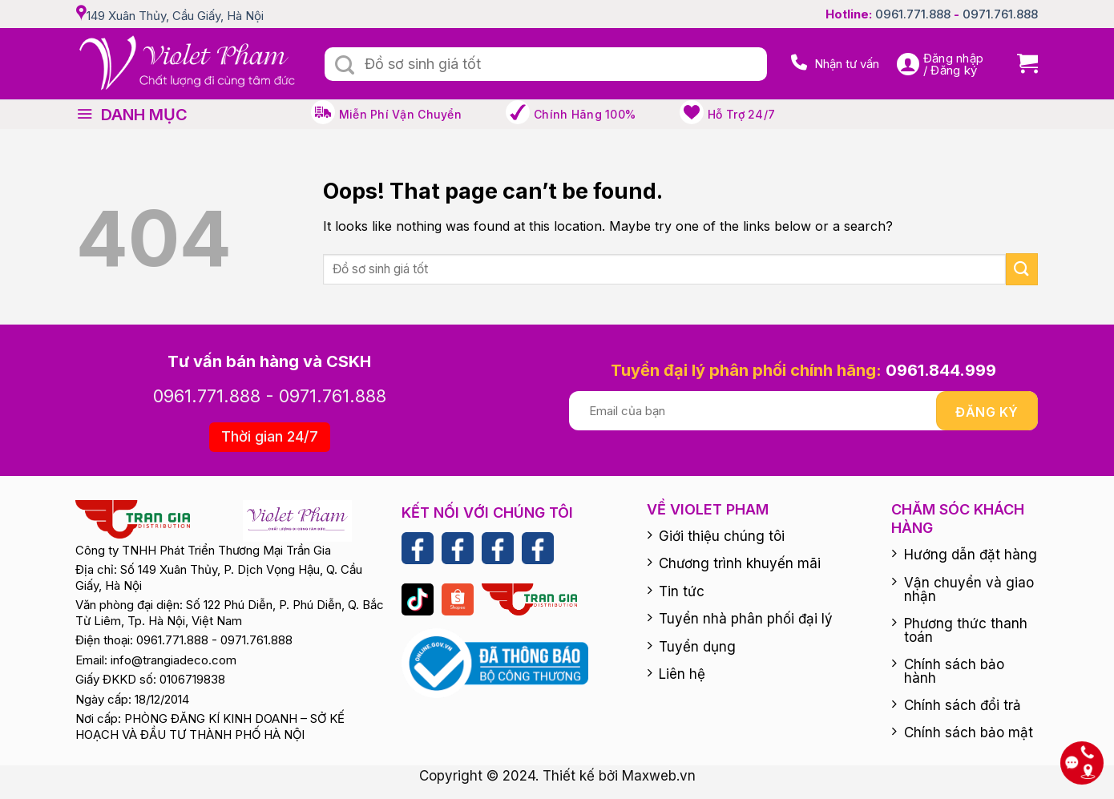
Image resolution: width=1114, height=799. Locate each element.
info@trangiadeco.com (173, 660)
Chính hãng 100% (585, 114)
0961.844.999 (941, 370)
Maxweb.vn (659, 776)
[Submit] (345, 66)
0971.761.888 (1000, 14)
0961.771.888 (913, 14)
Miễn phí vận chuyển (400, 114)
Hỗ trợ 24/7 (741, 114)
